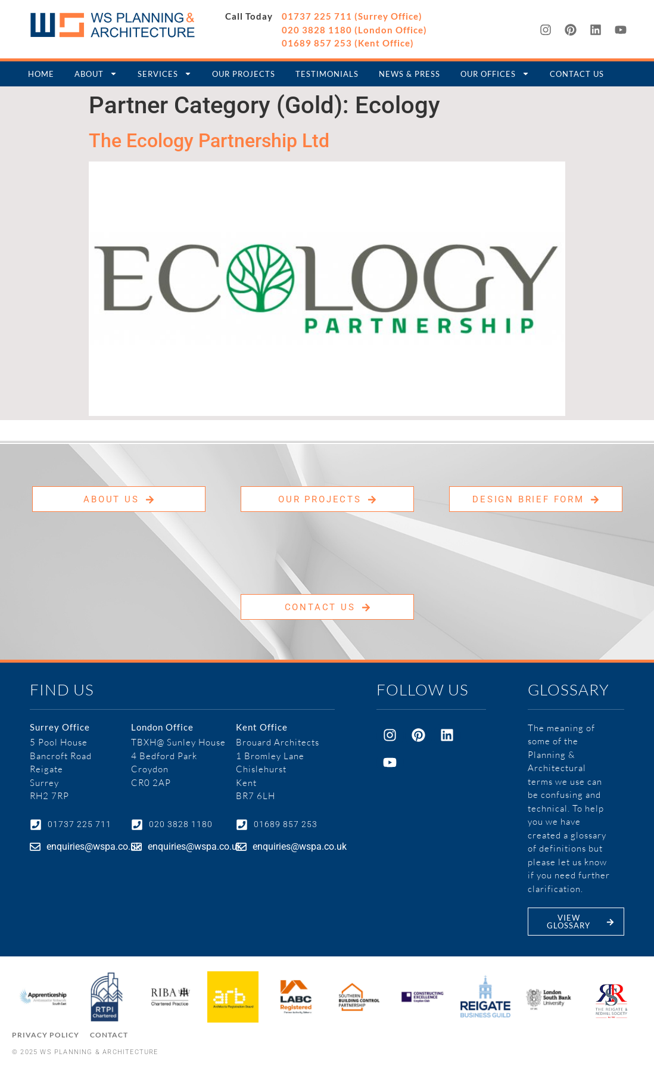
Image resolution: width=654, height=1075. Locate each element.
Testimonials (327, 74)
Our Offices (495, 73)
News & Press (409, 74)
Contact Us (577, 74)
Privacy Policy (45, 1034)
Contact (109, 1034)
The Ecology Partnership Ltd (209, 140)
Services (165, 73)
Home (41, 74)
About (95, 73)
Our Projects (243, 74)
